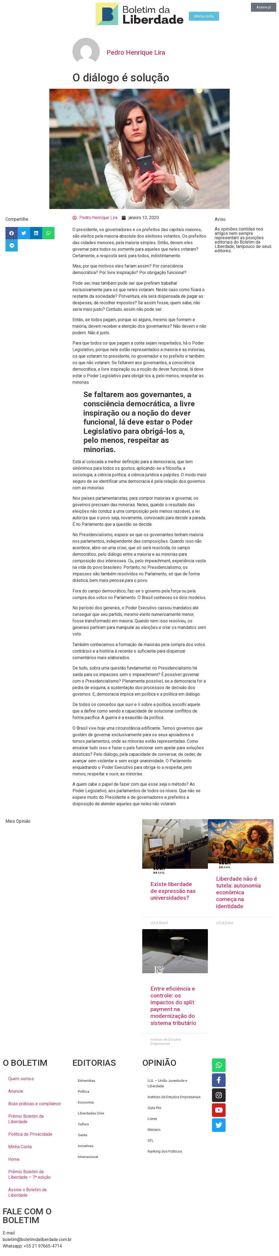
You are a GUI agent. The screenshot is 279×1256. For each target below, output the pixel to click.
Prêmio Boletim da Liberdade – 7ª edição (29, 1174)
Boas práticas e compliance (34, 1103)
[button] (11, 233)
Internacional (88, 1157)
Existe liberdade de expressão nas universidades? (173, 891)
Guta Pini (154, 1108)
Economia (86, 1102)
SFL (151, 1140)
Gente (82, 1135)
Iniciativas (85, 1146)
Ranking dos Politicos (165, 1151)
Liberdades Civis (91, 1113)
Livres (152, 1119)
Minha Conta (20, 1146)
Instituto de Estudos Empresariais (174, 1097)
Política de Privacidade (30, 1134)
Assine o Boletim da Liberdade (27, 1192)
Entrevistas (86, 1081)
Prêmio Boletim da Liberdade (26, 1119)
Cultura (83, 1124)
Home (14, 1159)
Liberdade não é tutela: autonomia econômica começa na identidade (238, 893)
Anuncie (15, 1091)
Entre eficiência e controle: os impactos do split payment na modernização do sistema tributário (173, 1005)
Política (83, 1091)
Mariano (154, 1130)
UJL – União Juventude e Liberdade (167, 1083)
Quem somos (21, 1078)
